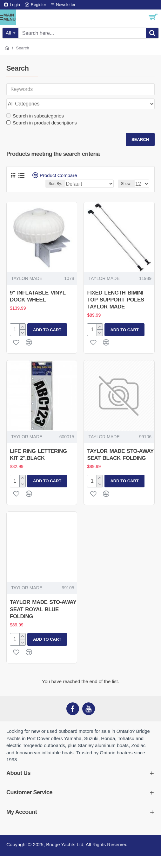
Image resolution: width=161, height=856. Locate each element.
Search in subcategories (35, 115)
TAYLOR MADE (26, 278)
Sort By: (55, 183)
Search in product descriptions (41, 122)
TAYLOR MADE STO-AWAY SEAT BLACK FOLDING (120, 454)
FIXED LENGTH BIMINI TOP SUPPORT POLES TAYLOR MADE (115, 300)
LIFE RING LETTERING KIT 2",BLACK (38, 454)
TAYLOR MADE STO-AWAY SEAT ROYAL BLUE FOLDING (43, 609)
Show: (126, 183)
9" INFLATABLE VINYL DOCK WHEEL (37, 296)
